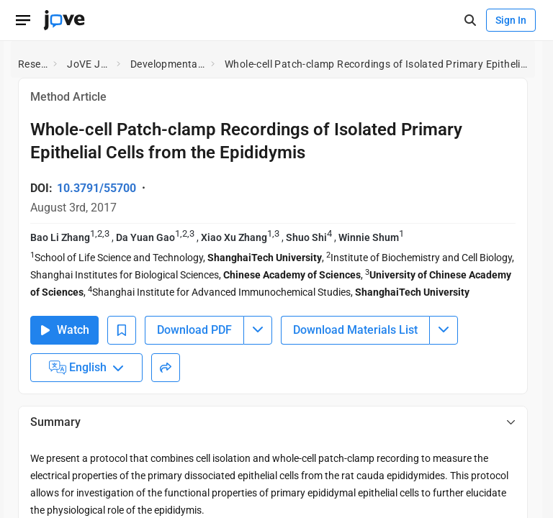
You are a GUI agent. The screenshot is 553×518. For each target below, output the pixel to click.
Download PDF (194, 330)
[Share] (165, 367)
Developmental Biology (167, 64)
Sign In (510, 20)
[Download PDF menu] (257, 330)
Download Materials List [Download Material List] (355, 330)
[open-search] (469, 20)
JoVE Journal (89, 64)
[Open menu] (23, 20)
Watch (64, 330)
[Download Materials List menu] (443, 330)
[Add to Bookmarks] (121, 330)
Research (33, 64)
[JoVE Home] (64, 20)
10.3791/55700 (96, 188)
